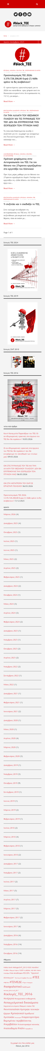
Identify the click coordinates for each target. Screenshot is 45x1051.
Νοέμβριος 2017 (10, 873)
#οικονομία (18, 1017)
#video (6, 970)
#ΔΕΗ (21, 970)
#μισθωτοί (29, 1013)
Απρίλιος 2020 (9, 738)
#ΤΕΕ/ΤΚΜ (6, 982)
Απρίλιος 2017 (9, 900)
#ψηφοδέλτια (29, 1028)
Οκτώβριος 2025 (10, 532)
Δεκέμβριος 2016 (11, 935)
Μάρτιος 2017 (9, 909)
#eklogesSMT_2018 (20, 967)
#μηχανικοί (17, 1013)
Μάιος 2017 (9, 891)
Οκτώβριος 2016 (10, 953)
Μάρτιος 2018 (9, 837)
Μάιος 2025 (9, 559)
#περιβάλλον (10, 1024)
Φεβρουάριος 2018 (12, 846)
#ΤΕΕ (35, 977)
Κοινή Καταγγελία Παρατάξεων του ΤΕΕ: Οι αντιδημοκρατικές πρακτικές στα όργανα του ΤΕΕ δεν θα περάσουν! (22, 436)
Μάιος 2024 (9, 604)
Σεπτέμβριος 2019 (11, 792)
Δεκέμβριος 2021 (11, 694)
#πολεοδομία (10, 1028)
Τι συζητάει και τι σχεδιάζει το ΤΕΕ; (22, 204)
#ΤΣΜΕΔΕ (16, 982)
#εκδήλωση (26, 987)
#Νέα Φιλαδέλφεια (16, 973)
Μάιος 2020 (9, 729)
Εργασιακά (6, 70)
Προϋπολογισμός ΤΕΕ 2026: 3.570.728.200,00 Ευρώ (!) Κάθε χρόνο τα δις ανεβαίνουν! (21, 78)
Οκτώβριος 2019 (10, 783)
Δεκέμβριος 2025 (11, 523)
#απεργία (29, 982)
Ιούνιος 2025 (9, 550)
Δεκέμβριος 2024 (11, 586)
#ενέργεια (9, 998)
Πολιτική (19, 70)
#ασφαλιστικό (13, 986)
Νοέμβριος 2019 (10, 774)
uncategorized (8, 154)
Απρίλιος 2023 (9, 658)
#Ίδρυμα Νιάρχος (14, 970)
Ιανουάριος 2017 (11, 926)
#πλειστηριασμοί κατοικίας (28, 1024)
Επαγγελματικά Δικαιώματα (12, 110)
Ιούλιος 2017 (9, 882)
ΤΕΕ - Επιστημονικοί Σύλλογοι (31, 70)
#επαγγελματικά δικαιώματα (21, 1002)
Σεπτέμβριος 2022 (11, 676)
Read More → (9, 101)
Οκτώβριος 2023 (10, 649)
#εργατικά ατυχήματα (11, 1006)
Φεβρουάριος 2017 (12, 917)
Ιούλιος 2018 (9, 828)
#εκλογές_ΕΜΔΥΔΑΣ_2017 (11, 990)
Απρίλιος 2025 (9, 568)
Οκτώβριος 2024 (10, 595)
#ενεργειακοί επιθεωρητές (25, 998)
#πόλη (21, 1028)
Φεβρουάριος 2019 (12, 819)
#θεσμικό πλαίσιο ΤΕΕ (27, 1006)
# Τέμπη (24, 982)
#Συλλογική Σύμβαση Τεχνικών (23, 978)
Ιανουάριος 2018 (11, 855)
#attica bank (8, 967)
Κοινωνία (13, 70)
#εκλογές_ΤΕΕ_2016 (18, 994)
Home (5, 36)
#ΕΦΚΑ (39, 970)
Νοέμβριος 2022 (10, 667)
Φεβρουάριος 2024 (12, 622)
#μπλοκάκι (9, 1017)
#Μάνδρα (6, 973)
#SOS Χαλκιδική (33, 967)
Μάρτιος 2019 (9, 810)
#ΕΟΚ (34, 970)
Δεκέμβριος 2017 (11, 864)
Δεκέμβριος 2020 (11, 720)
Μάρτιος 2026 (9, 514)
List (39, 41)
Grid (36, 41)
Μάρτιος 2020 (9, 747)
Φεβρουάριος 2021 (12, 702)
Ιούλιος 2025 (9, 541)
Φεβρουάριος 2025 (12, 577)
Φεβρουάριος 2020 (12, 756)
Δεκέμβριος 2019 (11, 765)
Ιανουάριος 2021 (11, 711)
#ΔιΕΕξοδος (27, 970)
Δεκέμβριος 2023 (11, 631)
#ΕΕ (32, 970)
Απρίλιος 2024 (9, 613)
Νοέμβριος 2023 (10, 640)
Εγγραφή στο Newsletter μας (22, 1043)
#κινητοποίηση (12, 1009)
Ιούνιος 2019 (9, 801)
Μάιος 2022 (9, 685)
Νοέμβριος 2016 (10, 944)
